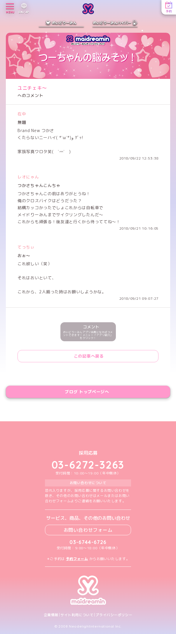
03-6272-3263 (88, 464)
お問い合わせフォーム (88, 530)
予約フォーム (77, 558)
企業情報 (51, 615)
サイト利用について (76, 615)
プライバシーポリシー (113, 615)
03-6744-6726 (88, 542)
